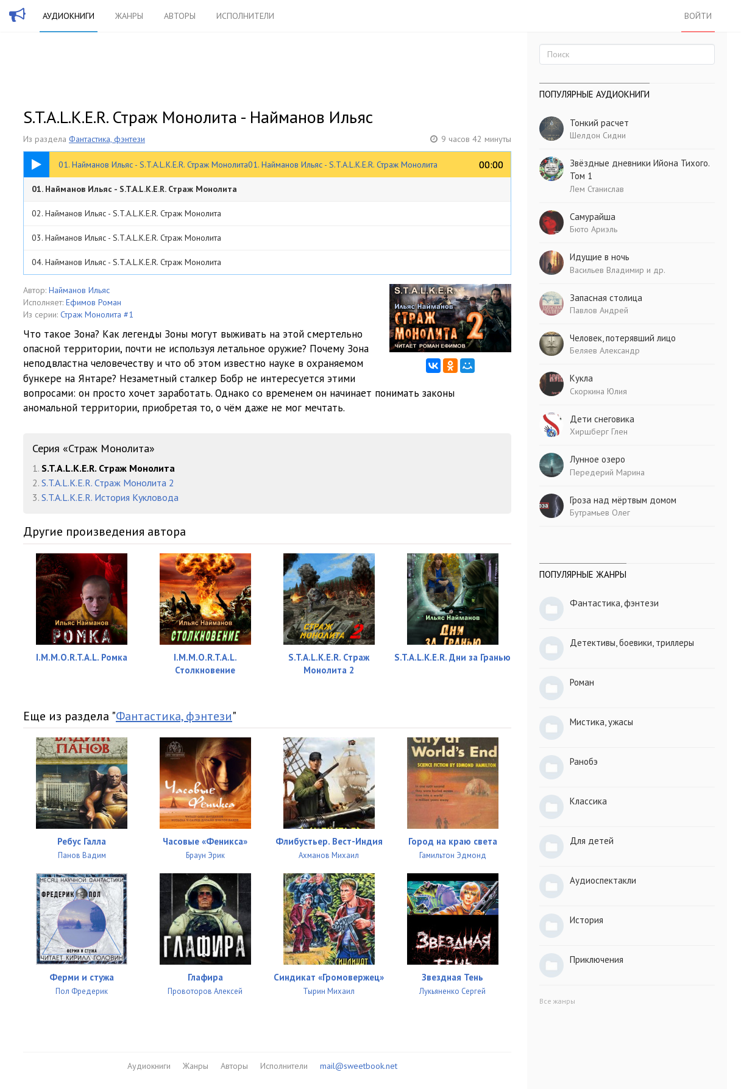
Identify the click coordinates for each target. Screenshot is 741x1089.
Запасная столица (606, 297)
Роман (582, 682)
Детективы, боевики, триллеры (632, 642)
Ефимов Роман (93, 302)
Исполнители (245, 15)
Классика (588, 801)
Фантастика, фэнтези (107, 138)
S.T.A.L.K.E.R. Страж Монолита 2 (107, 483)
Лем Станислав (597, 188)
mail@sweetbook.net (358, 1065)
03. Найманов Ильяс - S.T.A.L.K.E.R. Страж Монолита (126, 237)
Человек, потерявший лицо (623, 338)
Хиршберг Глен (599, 431)
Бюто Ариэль (593, 229)
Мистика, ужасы (601, 722)
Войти (698, 15)
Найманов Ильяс (79, 290)
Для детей (592, 840)
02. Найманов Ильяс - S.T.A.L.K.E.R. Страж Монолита (126, 213)
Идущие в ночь (599, 257)
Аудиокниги (68, 15)
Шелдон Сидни (598, 135)
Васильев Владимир (607, 269)
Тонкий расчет (599, 123)
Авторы (180, 15)
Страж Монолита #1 (96, 314)
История (586, 920)
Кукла (581, 378)
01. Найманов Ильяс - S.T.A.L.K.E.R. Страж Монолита (134, 188)
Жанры (129, 15)
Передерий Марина (607, 472)
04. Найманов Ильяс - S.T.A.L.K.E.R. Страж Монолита (126, 262)
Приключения (596, 959)
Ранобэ (584, 761)
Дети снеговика (602, 419)
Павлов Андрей (599, 310)
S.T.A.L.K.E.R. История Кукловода (110, 497)
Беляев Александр (605, 350)
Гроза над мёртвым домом (623, 500)
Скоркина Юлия (598, 391)
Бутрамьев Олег (600, 512)
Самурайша (592, 216)
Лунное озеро (597, 459)
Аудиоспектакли (603, 880)
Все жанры (557, 1001)
